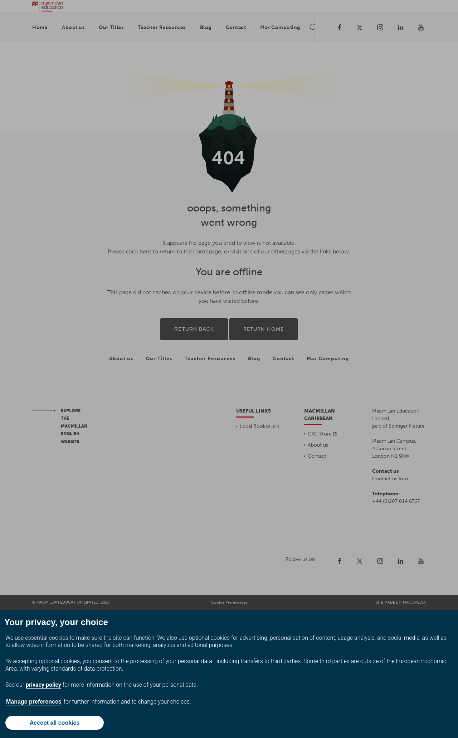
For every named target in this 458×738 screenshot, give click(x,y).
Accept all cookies (55, 723)
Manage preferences (34, 702)
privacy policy (43, 684)
